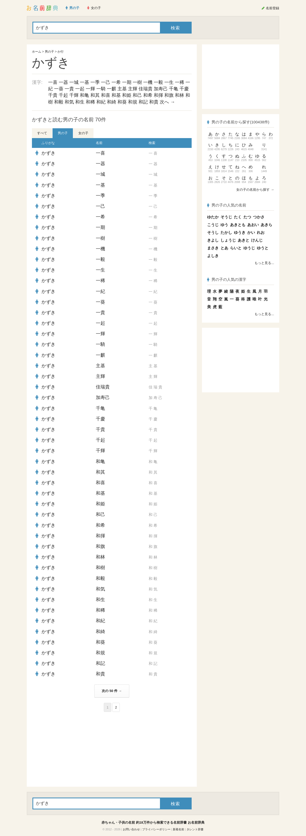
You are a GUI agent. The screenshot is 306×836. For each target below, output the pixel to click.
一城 (74, 82)
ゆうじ (249, 248)
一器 (63, 82)
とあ (224, 248)
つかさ (259, 217)
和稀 (90, 102)
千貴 (52, 95)
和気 (69, 102)
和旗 (169, 95)
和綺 (111, 102)
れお (261, 232)
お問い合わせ (131, 829)
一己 (105, 82)
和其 (95, 95)
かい (251, 232)
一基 (84, 82)
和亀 (84, 95)
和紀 (101, 102)
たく (238, 217)
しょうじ (228, 240)
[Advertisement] (70, 749)
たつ (247, 217)
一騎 (101, 88)
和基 (116, 95)
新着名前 (178, 829)
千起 (63, 95)
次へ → (167, 102)
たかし (226, 232)
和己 (137, 95)
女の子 (83, 133)
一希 (116, 82)
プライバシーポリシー (156, 829)
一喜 (52, 82)
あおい (253, 224)
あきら (266, 224)
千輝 (74, 95)
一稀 (179, 82)
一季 (95, 82)
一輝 (90, 88)
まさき (213, 248)
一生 (169, 82)
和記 (143, 102)
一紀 (100, 291)
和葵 (122, 102)
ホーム (36, 51)
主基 (122, 88)
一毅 (158, 82)
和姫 (126, 95)
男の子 (49, 51)
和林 (179, 95)
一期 (126, 82)
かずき (48, 153)
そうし (213, 232)
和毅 (58, 102)
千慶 (184, 88)
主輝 (132, 88)
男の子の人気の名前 (226, 205)
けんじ (257, 240)
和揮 (158, 95)
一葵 (58, 88)
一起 (79, 88)
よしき (213, 255)
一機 (147, 82)
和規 (132, 102)
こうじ (213, 224)
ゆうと (262, 248)
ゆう (224, 224)
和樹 (100, 567)
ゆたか (213, 217)
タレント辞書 (194, 829)
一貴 (69, 88)
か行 (60, 51)
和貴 (153, 102)
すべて (42, 133)
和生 (79, 102)
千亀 (173, 88)
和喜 (105, 95)
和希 (147, 95)
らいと (236, 248)
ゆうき (239, 232)
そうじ (226, 217)
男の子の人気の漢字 (226, 279)
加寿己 (161, 88)
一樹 (137, 82)
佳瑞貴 (145, 88)
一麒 (111, 88)
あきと (243, 240)
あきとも (237, 224)
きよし (213, 240)
